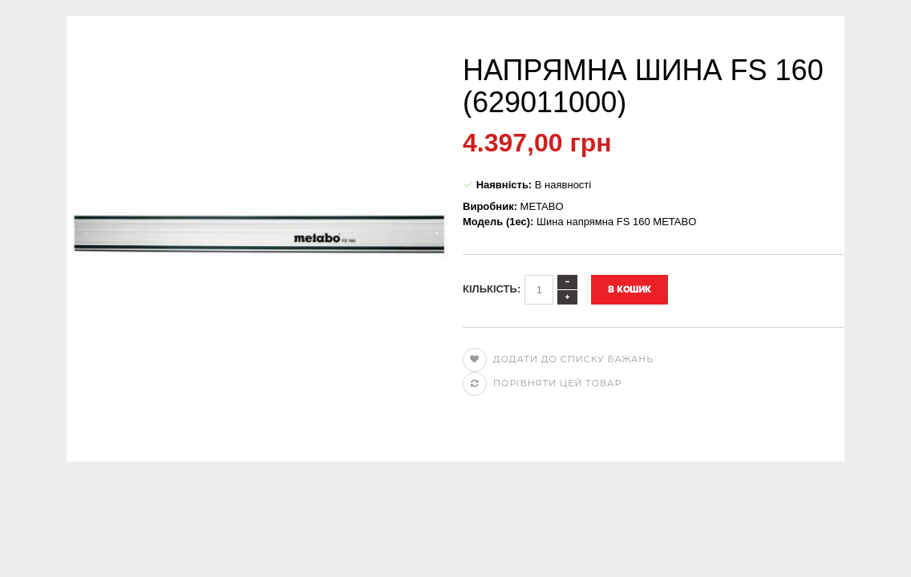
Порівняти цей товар (542, 383)
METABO (542, 206)
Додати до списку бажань (558, 359)
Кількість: (491, 289)
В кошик (629, 289)
